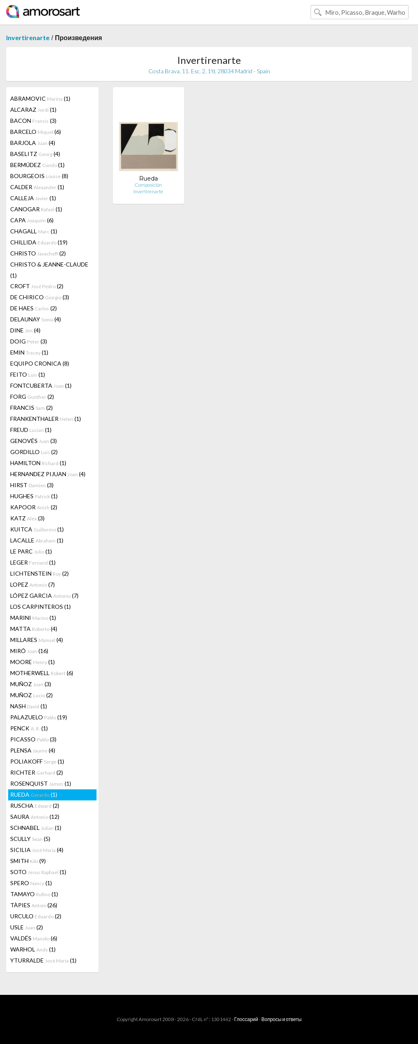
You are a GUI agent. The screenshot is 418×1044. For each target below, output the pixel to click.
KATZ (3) (27, 518)
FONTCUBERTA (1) (41, 385)
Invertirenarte (27, 37)
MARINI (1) (33, 617)
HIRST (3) (32, 484)
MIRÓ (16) (29, 650)
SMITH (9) (28, 860)
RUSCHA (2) (34, 805)
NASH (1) (28, 706)
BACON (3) (33, 120)
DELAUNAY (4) (35, 319)
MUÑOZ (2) (31, 694)
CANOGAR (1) (36, 209)
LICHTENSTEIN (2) (39, 573)
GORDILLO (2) (34, 451)
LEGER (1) (33, 562)
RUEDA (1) (33, 794)
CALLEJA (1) (33, 197)
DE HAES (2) (33, 308)
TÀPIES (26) (33, 905)
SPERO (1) (31, 882)
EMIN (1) (29, 352)
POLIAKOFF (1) (37, 761)
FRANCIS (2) (31, 407)
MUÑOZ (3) (30, 683)
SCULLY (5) (30, 838)
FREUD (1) (31, 429)
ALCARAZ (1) (33, 109)
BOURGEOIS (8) (39, 175)
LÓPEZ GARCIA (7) (44, 595)
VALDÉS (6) (33, 938)
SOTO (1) (38, 871)
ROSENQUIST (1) (40, 783)
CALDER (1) (37, 186)
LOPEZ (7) (32, 584)
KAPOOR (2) (33, 507)
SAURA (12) (34, 816)
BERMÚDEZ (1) (37, 164)
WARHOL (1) (33, 949)
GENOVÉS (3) (33, 440)
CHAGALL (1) (33, 231)
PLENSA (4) (32, 750)
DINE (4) (25, 330)
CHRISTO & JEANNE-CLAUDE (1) (49, 270)
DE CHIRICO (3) (39, 297)
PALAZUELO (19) (38, 717)
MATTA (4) (33, 628)
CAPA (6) (32, 220)
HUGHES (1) (34, 496)
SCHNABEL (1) (35, 827)
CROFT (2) (36, 285)
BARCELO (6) (35, 131)
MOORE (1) (32, 661)
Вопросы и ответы (281, 1019)
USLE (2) (26, 927)
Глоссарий (246, 1019)
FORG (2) (32, 396)
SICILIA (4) (36, 849)
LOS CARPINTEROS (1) (40, 606)
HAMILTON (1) (38, 462)
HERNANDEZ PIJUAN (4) (47, 473)
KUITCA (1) (37, 529)
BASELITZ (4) (35, 153)
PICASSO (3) (33, 739)
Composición (148, 185)
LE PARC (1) (31, 551)
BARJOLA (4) (32, 142)
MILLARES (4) (36, 639)
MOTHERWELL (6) (41, 672)
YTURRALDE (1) (43, 960)
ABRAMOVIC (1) (40, 98)
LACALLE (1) (36, 540)
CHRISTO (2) (38, 253)
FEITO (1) (27, 374)
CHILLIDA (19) (38, 242)
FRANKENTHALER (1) (45, 418)
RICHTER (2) (36, 772)
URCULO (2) (35, 916)
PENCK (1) (29, 728)
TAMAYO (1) (34, 893)
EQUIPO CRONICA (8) (39, 363)
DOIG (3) (28, 341)
